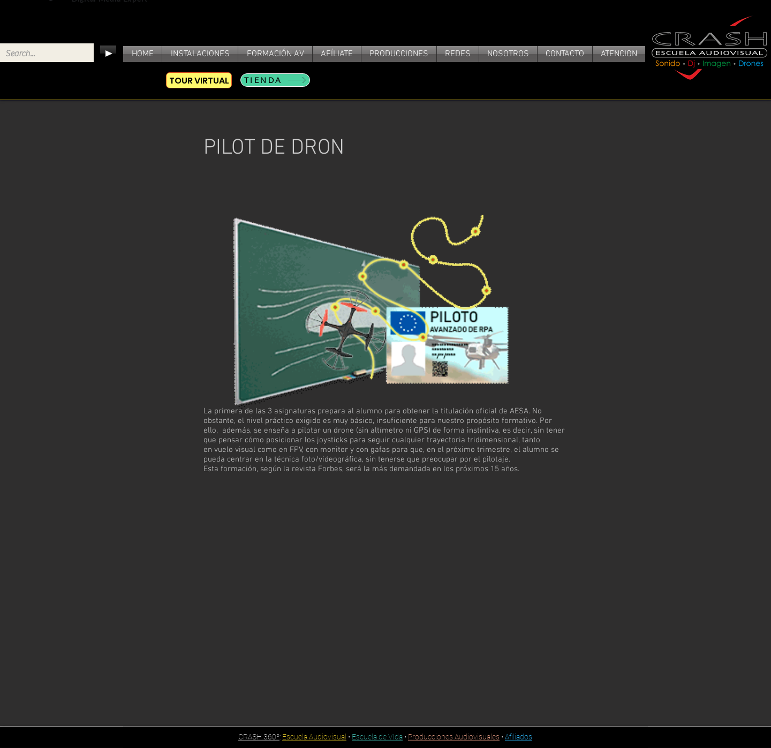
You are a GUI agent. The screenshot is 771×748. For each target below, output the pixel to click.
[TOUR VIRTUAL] (199, 80)
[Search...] (38, 53)
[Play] (108, 54)
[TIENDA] (275, 80)
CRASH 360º (258, 736)
